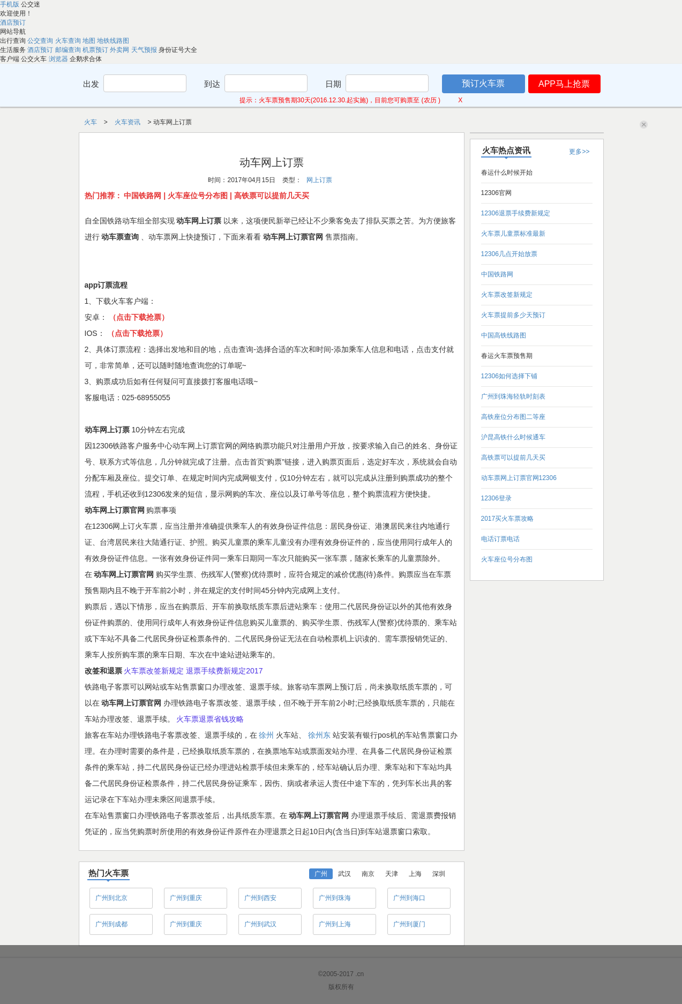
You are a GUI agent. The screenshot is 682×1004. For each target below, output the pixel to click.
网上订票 (319, 180)
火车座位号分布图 (507, 559)
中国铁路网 (497, 274)
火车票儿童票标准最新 (513, 233)
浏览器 (59, 59)
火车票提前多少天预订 (513, 315)
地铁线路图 (113, 40)
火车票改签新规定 (507, 294)
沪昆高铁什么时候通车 (513, 437)
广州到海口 (409, 898)
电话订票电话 (500, 539)
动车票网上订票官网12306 (519, 478)
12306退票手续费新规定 (515, 213)
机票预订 (96, 50)
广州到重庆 (186, 898)
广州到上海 (335, 924)
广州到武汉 (260, 924)
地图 (90, 40)
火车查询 (69, 40)
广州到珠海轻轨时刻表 (513, 396)
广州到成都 (111, 924)
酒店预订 (13, 22)
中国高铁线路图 (503, 335)
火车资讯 (128, 122)
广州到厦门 (409, 924)
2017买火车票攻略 (507, 518)
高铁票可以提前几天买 (513, 457)
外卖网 (120, 50)
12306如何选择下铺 (509, 376)
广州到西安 (260, 898)
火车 (91, 122)
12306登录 (496, 498)
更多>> (579, 151)
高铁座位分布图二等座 (513, 417)
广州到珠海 (335, 898)
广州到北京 (111, 898)
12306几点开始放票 (509, 254)
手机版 (10, 4)
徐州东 (320, 735)
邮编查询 (69, 50)
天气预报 (145, 50)
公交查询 (41, 40)
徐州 (267, 735)
